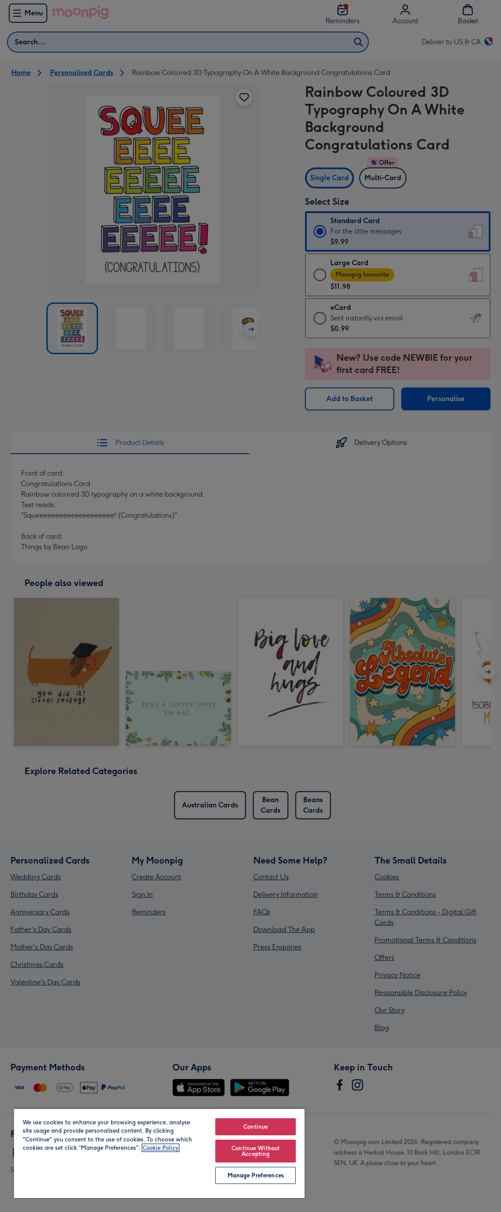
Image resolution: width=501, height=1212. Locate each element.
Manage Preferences (256, 1175)
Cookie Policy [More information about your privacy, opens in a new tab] (161, 1147)
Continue (255, 1126)
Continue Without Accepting (255, 1151)
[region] (159, 1153)
